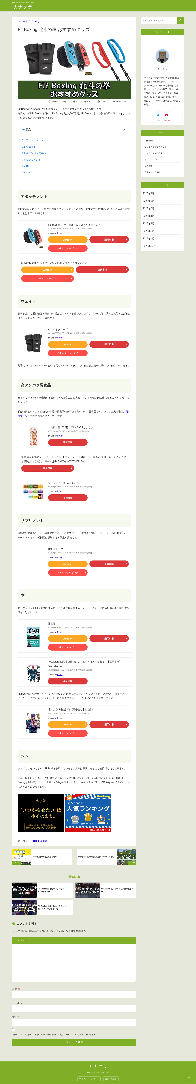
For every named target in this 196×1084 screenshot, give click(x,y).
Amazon (67, 239)
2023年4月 (149, 216)
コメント (21, 937)
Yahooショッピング (67, 248)
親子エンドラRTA (152, 172)
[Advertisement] (162, 302)
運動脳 (51, 623)
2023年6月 (149, 208)
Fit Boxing (33, 21)
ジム (28, 172)
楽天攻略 (149, 166)
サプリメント (33, 159)
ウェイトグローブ (58, 329)
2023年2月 (149, 231)
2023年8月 (149, 201)
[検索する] (180, 20)
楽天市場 (109, 239)
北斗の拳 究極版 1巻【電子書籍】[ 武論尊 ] (71, 709)
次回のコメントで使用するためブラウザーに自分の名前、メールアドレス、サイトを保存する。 (55, 1031)
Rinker (59, 233)
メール (17, 999)
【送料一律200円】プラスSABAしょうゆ (70, 427)
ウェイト (31, 146)
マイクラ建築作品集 (153, 153)
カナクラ (22, 6)
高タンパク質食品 (36, 153)
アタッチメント (34, 140)
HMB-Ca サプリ (57, 549)
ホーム (21, 21)
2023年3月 (149, 223)
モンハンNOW (151, 159)
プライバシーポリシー (89, 1075)
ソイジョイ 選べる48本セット (65, 483)
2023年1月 (149, 238)
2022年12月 (149, 246)
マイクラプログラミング (155, 147)
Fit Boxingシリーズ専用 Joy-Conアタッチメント (74, 224)
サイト (16, 1013)
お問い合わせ (111, 1075)
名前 (16, 986)
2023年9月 (149, 193)
